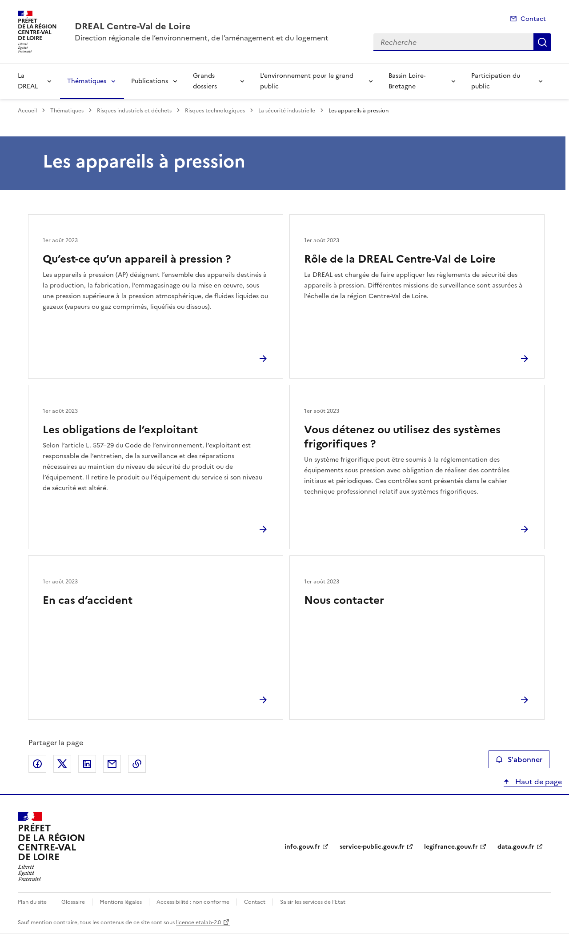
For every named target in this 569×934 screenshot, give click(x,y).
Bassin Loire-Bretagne (407, 81)
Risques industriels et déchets (134, 111)
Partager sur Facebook (37, 764)
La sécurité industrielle (286, 111)
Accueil (27, 111)
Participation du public (495, 81)
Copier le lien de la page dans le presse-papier (137, 764)
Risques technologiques (215, 111)
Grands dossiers (205, 81)
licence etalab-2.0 (198, 922)
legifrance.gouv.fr (451, 846)
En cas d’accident (87, 600)
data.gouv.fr (515, 846)
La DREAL (28, 81)
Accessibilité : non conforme (192, 902)
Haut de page (537, 781)
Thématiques (86, 81)
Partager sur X (62, 764)
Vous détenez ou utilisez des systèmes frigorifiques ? (402, 437)
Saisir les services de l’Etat (312, 902)
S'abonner (519, 759)
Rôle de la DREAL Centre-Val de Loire (400, 259)
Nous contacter (344, 600)
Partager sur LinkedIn (87, 764)
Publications (149, 81)
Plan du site (32, 902)
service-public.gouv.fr (372, 846)
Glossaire (73, 902)
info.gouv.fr (302, 846)
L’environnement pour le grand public (306, 81)
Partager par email (112, 764)
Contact (533, 19)
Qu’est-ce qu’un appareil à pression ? (137, 259)
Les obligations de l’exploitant (120, 430)
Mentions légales (121, 902)
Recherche (542, 42)
